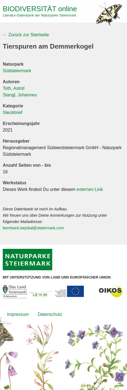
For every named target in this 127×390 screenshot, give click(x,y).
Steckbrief (12, 112)
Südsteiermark (17, 70)
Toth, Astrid (13, 88)
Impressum (18, 314)
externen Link (89, 189)
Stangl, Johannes (20, 95)
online (40, 9)
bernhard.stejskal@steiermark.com (33, 228)
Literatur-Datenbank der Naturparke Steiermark (39, 15)
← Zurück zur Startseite (26, 34)
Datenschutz (50, 314)
